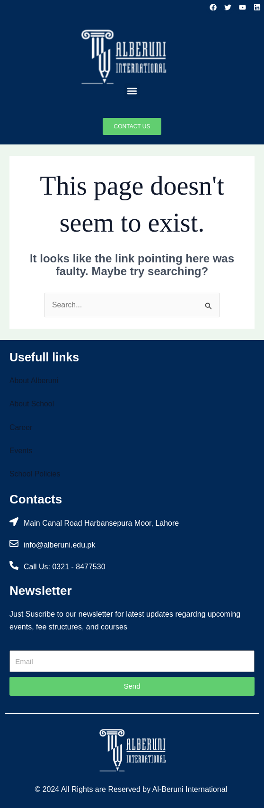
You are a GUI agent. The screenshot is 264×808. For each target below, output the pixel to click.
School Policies (35, 474)
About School (31, 404)
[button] (132, 91)
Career (21, 427)
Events (21, 451)
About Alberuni (34, 381)
